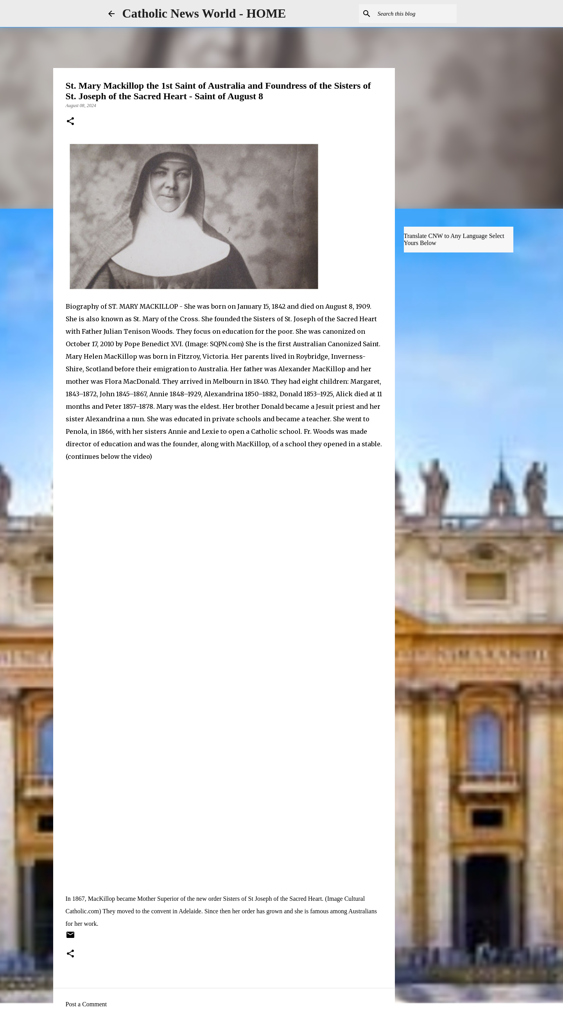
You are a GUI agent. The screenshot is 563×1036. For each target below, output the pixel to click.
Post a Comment (86, 1004)
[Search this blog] (416, 13)
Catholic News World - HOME (204, 13)
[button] (70, 121)
